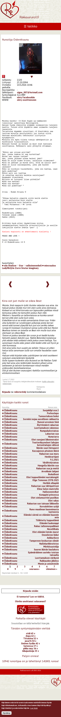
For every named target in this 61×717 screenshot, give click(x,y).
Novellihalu (53, 557)
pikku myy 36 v (30, 676)
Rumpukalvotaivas (49, 459)
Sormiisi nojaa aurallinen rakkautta (41, 447)
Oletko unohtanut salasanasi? (30, 629)
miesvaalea (49, 293)
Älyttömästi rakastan (48, 453)
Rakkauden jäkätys (49, 589)
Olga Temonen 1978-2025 (45, 508)
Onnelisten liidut (50, 563)
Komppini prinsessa (49, 523)
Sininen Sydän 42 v (30, 671)
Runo (39, 417)
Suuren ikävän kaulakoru (46, 577)
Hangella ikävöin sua (48, 493)
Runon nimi (52, 435)
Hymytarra (53, 464)
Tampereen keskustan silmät (44, 568)
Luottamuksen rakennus (46, 456)
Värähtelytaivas (51, 490)
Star (20, 293)
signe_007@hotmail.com (29, 92)
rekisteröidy (20, 420)
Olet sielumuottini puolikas (45, 525)
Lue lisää (34, 709)
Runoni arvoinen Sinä (48, 450)
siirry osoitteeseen (26, 100)
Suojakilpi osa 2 (51, 438)
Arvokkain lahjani (50, 499)
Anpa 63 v (30, 664)
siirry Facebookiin (26, 97)
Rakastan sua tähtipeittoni (45, 514)
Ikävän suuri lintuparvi (47, 476)
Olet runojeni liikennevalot (45, 467)
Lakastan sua (52, 461)
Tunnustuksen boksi (48, 444)
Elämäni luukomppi (49, 551)
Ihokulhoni (53, 502)
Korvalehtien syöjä (49, 534)
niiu (5, 293)
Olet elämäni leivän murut (45, 560)
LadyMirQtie (8, 296)
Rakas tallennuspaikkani (46, 554)
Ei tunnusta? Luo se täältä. (30, 624)
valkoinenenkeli (33, 293)
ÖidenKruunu (9, 438)
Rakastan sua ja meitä (47, 496)
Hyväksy (6, 714)
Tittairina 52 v (30, 666)
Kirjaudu (6, 420)
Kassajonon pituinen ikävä (45, 479)
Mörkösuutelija (51, 574)
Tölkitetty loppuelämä (47, 548)
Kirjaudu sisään (30, 619)
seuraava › (34, 597)
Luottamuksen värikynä (47, 586)
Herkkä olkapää (51, 511)
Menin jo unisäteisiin (48, 591)
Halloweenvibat (51, 520)
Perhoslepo (53, 441)
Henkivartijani (52, 484)
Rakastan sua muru (49, 482)
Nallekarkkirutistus (49, 571)
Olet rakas (53, 528)
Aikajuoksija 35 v (30, 679)
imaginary (34, 296)
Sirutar (24, 296)
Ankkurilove (53, 566)
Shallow (12, 293)
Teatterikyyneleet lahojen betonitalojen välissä (45, 471)
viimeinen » (51, 597)
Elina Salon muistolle (48, 517)
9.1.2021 (54, 487)
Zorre (18, 296)
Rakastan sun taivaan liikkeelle (43, 531)
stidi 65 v (30, 661)
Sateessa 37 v (30, 674)
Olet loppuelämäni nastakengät (42, 505)
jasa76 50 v (30, 669)
